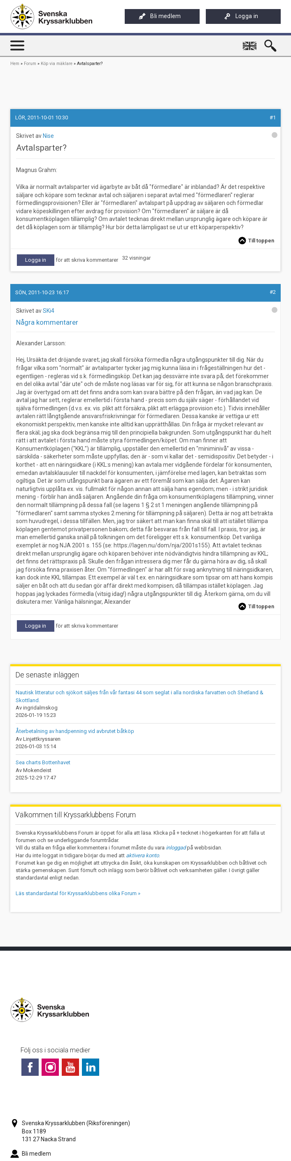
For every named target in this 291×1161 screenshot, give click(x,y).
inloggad (176, 848)
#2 (273, 292)
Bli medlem (160, 16)
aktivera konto (142, 855)
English (251, 42)
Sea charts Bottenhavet (43, 762)
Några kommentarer (47, 322)
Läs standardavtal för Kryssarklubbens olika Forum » (78, 893)
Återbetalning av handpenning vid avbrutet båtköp (75, 731)
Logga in (241, 16)
